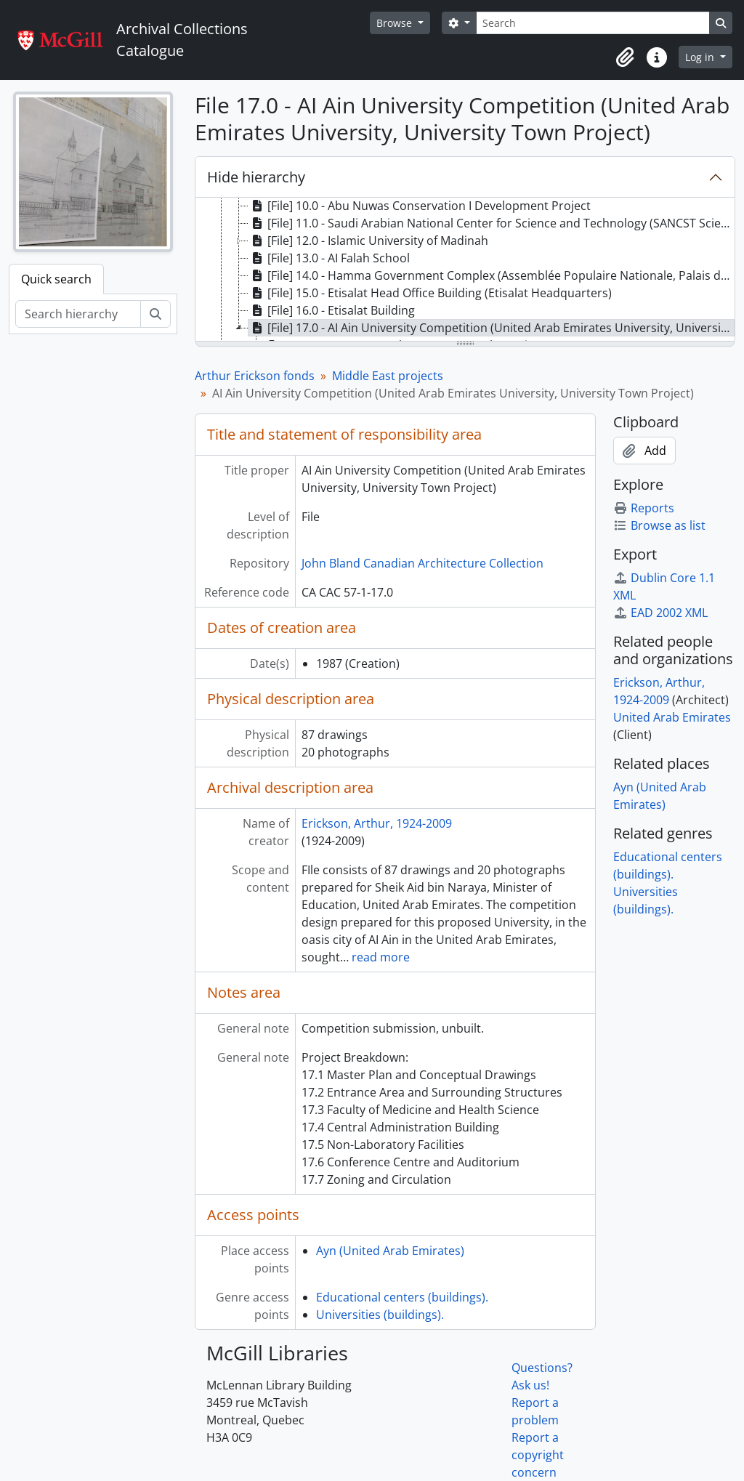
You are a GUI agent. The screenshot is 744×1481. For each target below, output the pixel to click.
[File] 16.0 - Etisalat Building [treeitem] (331, 310)
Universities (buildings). (380, 1315)
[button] (625, 57)
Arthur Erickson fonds (255, 376)
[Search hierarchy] (78, 314)
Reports (643, 508)
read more (381, 957)
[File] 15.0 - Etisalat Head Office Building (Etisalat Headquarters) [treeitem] (430, 293)
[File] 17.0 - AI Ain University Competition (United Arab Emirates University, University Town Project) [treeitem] (491, 327)
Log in (701, 57)
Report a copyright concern (538, 1454)
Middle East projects (387, 376)
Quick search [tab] (56, 279)
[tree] (465, 270)
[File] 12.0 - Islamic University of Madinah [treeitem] (368, 240)
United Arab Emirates (672, 717)
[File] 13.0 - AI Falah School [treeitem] (329, 258)
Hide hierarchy (256, 177)
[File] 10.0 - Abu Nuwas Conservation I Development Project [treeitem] (419, 205)
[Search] (593, 23)
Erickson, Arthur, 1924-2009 (377, 823)
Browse (395, 23)
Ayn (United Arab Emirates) (390, 1251)
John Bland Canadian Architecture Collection (422, 563)
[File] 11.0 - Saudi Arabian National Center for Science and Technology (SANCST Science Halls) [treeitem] (491, 223)
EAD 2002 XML (660, 613)
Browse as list (659, 525)
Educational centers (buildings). (402, 1297)
